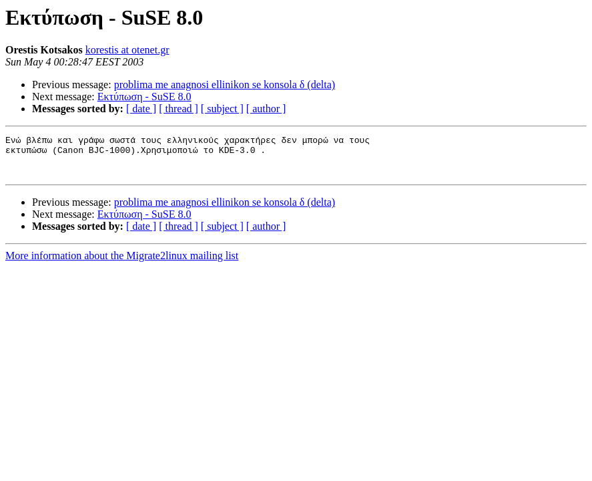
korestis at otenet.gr (127, 49)
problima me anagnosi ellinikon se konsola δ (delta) (224, 84)
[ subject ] (222, 108)
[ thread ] (178, 108)
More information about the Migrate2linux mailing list (121, 263)
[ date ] (141, 108)
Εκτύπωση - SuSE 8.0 (144, 96)
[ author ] (266, 108)
